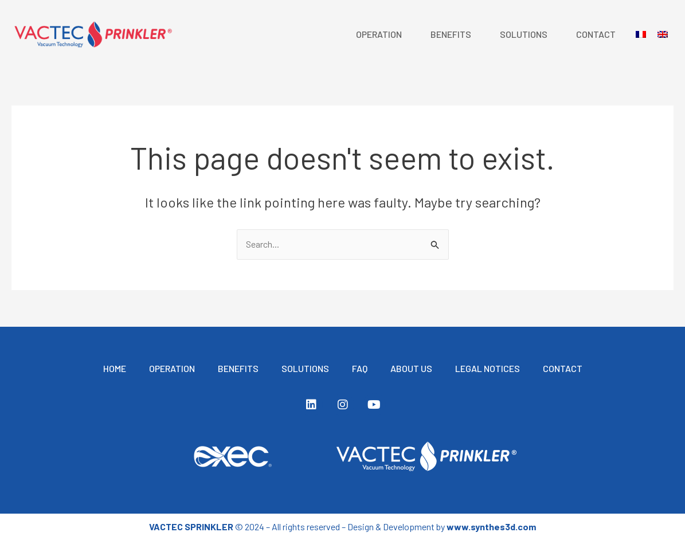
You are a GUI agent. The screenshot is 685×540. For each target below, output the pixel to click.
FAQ (359, 368)
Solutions (523, 34)
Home (114, 368)
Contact (596, 34)
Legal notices (487, 368)
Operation (379, 34)
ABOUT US (411, 368)
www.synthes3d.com (491, 526)
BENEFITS (450, 34)
